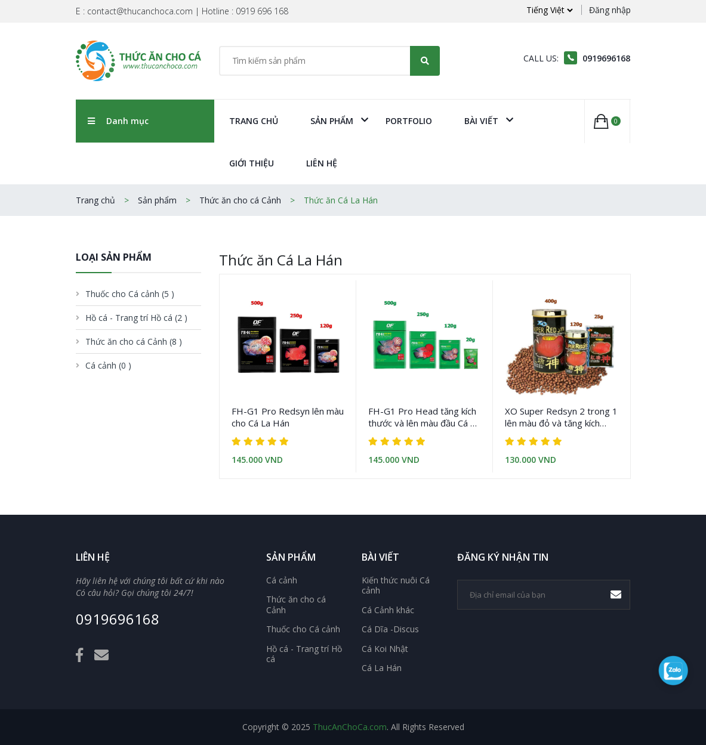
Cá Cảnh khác (388, 610)
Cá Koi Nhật (385, 649)
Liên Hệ (321, 163)
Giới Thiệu (251, 163)
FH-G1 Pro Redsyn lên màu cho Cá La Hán (288, 417)
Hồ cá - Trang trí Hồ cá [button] (136, 317)
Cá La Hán (382, 668)
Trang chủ (253, 120)
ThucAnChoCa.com (350, 726)
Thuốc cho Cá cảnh (303, 629)
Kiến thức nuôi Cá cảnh (396, 585)
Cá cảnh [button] (108, 365)
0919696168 (117, 619)
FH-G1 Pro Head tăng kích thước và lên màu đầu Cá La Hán (424, 417)
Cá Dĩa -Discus (390, 629)
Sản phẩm (331, 120)
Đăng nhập (610, 10)
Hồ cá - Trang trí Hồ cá (304, 654)
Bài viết (481, 120)
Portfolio (409, 120)
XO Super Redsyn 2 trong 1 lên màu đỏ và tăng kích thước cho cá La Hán (561, 417)
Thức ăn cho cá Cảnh (240, 200)
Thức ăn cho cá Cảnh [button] (133, 341)
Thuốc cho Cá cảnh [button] (129, 294)
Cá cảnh (281, 580)
